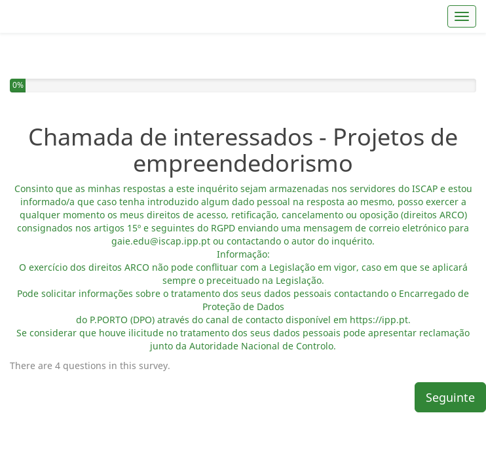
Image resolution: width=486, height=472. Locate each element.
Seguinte (450, 358)
